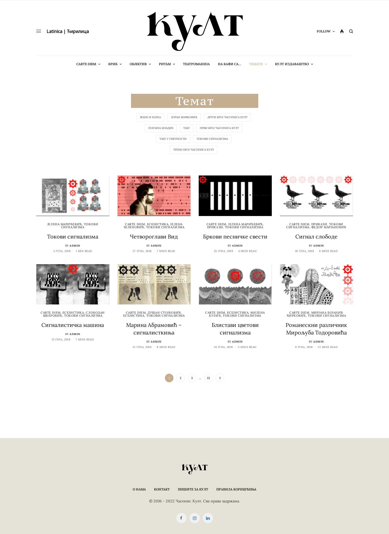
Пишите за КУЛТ (193, 489)
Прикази (215, 227)
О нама (139, 489)
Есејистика (158, 224)
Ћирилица (78, 31)
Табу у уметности (173, 139)
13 (208, 378)
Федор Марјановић (328, 227)
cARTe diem (135, 224)
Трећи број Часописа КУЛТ (193, 149)
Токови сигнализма (212, 139)
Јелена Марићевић (64, 224)
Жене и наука (150, 117)
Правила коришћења (236, 489)
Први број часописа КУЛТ (219, 128)
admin (75, 245)
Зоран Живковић (184, 117)
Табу (186, 128)
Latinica (54, 31)
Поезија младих (160, 128)
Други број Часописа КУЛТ (227, 117)
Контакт (162, 489)
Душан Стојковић (164, 312)
